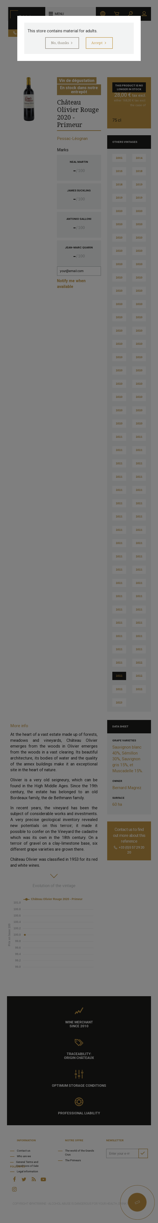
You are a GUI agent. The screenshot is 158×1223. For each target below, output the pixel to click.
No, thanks (60, 43)
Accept (96, 43)
